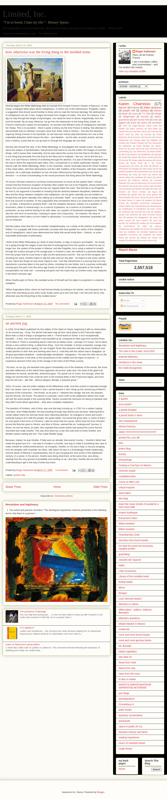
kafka (121, 565)
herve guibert (152, 195)
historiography (125, 197)
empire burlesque (128, 512)
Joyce (135, 113)
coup (132, 183)
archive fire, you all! (129, 437)
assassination (143, 172)
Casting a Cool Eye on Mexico (135, 465)
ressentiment (129, 226)
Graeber (122, 143)
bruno (144, 174)
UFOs (137, 166)
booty (135, 174)
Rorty (159, 157)
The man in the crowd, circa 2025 (137, 351)
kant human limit (141, 120)
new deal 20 (125, 657)
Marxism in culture (128, 604)
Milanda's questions (129, 618)
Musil (124, 154)
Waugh (158, 113)
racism (144, 123)
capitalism (138, 177)
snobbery (132, 232)
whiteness (132, 240)
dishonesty (142, 183)
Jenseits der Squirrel (130, 559)
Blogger (100, 792)
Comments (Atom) (63, 496)
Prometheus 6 (126, 704)
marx (155, 120)
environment (156, 183)
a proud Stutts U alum (130, 415)
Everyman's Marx (128, 518)
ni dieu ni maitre (127, 679)
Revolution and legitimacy (22, 504)
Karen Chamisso (134, 104)
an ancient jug (16, 323)
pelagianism (143, 217)
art (157, 169)
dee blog (123, 498)
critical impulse (127, 487)
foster (155, 189)
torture (154, 238)
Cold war (154, 131)
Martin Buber (155, 151)
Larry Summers (151, 149)
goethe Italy (19, 475)
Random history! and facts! (133, 732)
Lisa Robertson (139, 151)
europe (136, 186)
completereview (127, 476)
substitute (147, 235)
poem (155, 217)
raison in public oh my (130, 726)
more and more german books (135, 640)
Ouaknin (134, 157)
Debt (137, 134)
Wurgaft (135, 169)
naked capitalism (128, 651)
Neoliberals (146, 154)
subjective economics (128, 235)
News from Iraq (127, 668)
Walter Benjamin (152, 107)
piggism (122, 123)
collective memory (140, 180)
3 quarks (123, 398)
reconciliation (155, 223)
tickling (144, 238)
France (135, 107)
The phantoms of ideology (33, 611)
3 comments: (62, 470)
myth (148, 212)
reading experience (129, 737)
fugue (154, 192)
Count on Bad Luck (129, 481)
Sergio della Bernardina (142, 160)
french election (139, 192)
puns (155, 220)
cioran (149, 177)
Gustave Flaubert (137, 143)
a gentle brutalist (128, 409)
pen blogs (124, 693)
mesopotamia (155, 206)
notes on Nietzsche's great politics (23, 644)
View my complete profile (132, 71)
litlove (122, 587)
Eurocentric (136, 137)
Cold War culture (139, 131)
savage (136, 229)
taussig (132, 238)
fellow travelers (127, 523)
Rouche (125, 160)
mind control (155, 209)
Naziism (133, 154)
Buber (125, 113)
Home (57, 486)
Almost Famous (127, 426)
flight (148, 189)
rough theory (125, 748)
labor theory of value (131, 200)
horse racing (140, 197)
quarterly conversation (131, 715)
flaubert (138, 189)
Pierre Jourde (147, 157)
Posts (125, 300)
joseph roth (129, 110)
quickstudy (124, 721)
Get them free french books (133, 540)
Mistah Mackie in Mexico (132, 623)
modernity (126, 212)
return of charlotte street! (132, 743)
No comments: (62, 303)
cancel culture (125, 177)
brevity (122, 454)
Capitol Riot (124, 131)
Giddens (154, 140)
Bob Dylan (153, 129)
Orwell (124, 157)
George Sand (140, 140)
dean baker (125, 493)
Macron (123, 107)
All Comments (129, 306)
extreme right (148, 186)
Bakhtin (122, 129)
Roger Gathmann (146, 51)
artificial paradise (126, 172)
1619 (125, 126)
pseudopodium (127, 698)
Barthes (157, 110)
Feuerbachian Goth (129, 534)
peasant (130, 217)
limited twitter (126, 582)
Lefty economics (127, 571)
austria (155, 172)
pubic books (125, 709)
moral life (138, 212)
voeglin (122, 240)
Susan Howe (136, 163)
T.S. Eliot (146, 113)
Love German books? (130, 598)
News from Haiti (127, 662)
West (146, 166)
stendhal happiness (149, 232)
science (146, 229)
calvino (155, 174)
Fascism (148, 137)
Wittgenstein (129, 116)
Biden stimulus (136, 129)
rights (144, 226)
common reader (127, 470)
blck (121, 443)
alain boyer (147, 169)
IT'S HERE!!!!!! (27, 628)
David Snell (124, 134)
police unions (125, 220)
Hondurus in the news (130, 362)
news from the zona (129, 673)
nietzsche (134, 215)
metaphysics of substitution (134, 209)
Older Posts (100, 486)
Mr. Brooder (125, 646)
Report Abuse (128, 249)
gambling (122, 195)
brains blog (125, 448)
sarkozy (144, 110)
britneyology (125, 459)
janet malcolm (155, 197)
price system (142, 220)
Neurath (157, 154)
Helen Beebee (143, 146)
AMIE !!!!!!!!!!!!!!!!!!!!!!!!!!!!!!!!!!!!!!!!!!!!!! (137, 432)
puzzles (122, 223)
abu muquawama (128, 420)
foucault (145, 116)
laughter (148, 200)
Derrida (148, 134)
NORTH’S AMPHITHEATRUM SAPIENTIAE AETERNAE (135, 686)
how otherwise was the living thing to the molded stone (48, 52)
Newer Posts (13, 486)
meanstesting (140, 206)
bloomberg (123, 174)
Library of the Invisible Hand (134, 576)
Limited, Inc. (24, 13)
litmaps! (123, 593)
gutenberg (124, 554)
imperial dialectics (128, 356)
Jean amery (136, 149)
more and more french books (134, 634)
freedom (122, 192)
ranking (132, 223)
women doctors (147, 240)
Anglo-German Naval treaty (145, 126)
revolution (156, 123)
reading (143, 223)
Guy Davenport (154, 143)
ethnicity (125, 186)
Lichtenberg (124, 151)
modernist (124, 629)
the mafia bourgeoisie (130, 367)
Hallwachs (126, 146)
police (133, 123)
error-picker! (125, 404)
